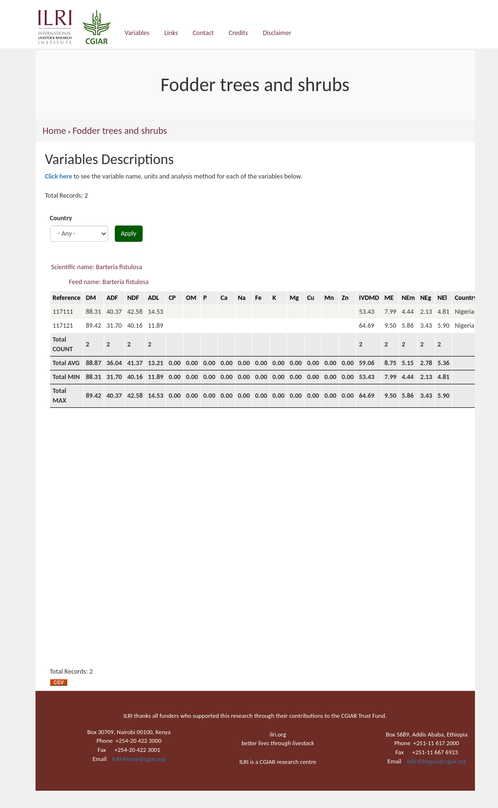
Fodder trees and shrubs (120, 130)
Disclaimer (277, 33)
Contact (203, 33)
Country (61, 218)
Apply (128, 233)
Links (171, 33)
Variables (137, 33)
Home (54, 130)
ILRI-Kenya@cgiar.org (138, 758)
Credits (238, 33)
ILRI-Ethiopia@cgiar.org (436, 761)
